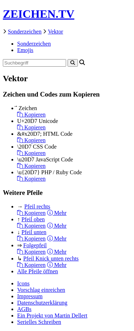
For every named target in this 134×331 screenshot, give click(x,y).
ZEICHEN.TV (38, 13)
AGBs (24, 309)
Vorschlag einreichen (41, 290)
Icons (23, 283)
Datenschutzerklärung (42, 303)
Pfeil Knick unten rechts (51, 258)
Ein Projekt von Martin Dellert (52, 315)
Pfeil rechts (37, 206)
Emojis (25, 50)
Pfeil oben (33, 219)
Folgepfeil (35, 245)
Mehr (57, 213)
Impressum (30, 296)
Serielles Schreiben (39, 322)
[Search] (73, 63)
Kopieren (31, 115)
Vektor (55, 32)
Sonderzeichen (24, 32)
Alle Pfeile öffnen (37, 271)
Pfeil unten (33, 232)
